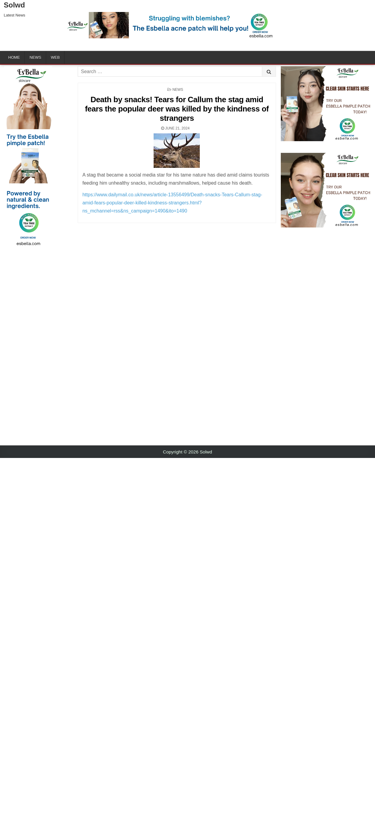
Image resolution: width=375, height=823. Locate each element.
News (35, 57)
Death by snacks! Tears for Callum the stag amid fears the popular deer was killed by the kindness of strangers (177, 109)
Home (14, 57)
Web (55, 57)
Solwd (14, 5)
